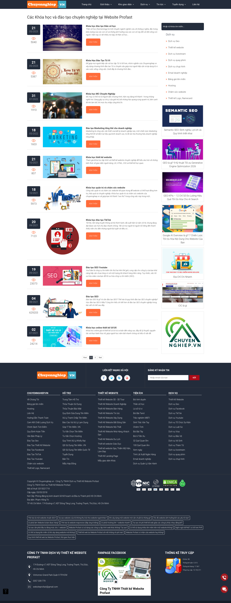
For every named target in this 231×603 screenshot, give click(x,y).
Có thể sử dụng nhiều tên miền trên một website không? (151, 528)
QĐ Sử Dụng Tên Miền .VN (74, 445)
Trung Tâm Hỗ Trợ (70, 399)
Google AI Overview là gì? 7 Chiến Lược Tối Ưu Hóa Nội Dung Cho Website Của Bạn (183, 239)
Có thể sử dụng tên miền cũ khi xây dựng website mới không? (51, 532)
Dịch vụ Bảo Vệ (175, 436)
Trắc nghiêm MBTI (141, 418)
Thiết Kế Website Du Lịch (109, 439)
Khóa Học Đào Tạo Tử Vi (98, 60)
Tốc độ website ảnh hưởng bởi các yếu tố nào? (171, 518)
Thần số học (138, 404)
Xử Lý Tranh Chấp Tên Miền (74, 418)
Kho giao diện (125, 4)
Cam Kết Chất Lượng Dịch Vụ (40, 422)
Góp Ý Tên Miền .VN (71, 427)
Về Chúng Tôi (33, 399)
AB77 (51, 500)
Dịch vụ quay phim (177, 60)
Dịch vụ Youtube (176, 418)
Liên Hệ (30, 413)
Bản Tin (65, 459)
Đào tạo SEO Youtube (96, 267)
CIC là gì (182, 305)
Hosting (172, 85)
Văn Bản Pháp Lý (34, 436)
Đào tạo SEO (92, 296)
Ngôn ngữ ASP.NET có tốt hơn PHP (188, 528)
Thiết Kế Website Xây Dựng (110, 418)
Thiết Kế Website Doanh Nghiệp (112, 404)
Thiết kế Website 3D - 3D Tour (111, 399)
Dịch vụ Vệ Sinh (175, 441)
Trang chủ (86, 4)
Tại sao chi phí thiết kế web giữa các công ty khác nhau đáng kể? (157, 523)
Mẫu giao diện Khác (107, 460)
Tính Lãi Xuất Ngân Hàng (144, 454)
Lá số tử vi (137, 409)
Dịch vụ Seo (173, 41)
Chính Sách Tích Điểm (37, 427)
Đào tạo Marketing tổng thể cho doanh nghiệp (109, 128)
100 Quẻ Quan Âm (141, 445)
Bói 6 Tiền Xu (139, 436)
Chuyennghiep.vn (46, 481)
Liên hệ (195, 4)
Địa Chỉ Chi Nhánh (182, 276)
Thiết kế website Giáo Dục (109, 444)
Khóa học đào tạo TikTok (98, 220)
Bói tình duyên (139, 399)
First (85, 358)
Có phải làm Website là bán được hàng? (43, 523)
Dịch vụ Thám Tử (176, 445)
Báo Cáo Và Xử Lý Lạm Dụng (75, 422)
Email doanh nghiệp (177, 73)
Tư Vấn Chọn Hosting (72, 436)
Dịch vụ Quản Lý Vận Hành (145, 463)
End (100, 358)
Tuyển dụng (178, 4)
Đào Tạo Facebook (35, 450)
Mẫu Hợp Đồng (69, 463)
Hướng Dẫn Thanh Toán (37, 418)
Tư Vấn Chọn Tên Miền (72, 431)
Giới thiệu (104, 4)
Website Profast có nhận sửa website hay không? (145, 532)
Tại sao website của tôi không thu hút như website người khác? (82, 518)
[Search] (178, 26)
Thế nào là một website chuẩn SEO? (42, 518)
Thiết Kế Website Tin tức (109, 413)
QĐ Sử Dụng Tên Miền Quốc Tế (76, 450)
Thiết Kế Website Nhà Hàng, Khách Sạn (113, 433)
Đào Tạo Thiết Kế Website (38, 445)
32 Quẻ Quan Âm (140, 441)
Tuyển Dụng (67, 454)
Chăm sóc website (177, 92)
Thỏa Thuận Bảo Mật (71, 409)
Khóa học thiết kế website (99, 157)
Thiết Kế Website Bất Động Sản (112, 422)
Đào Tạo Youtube (35, 459)
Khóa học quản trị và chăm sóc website (105, 187)
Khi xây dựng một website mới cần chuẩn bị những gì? (130, 518)
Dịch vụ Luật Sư (176, 427)
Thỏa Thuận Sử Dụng (71, 404)
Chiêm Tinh (138, 427)
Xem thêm (93, 42)
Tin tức (160, 4)
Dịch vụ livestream (177, 54)
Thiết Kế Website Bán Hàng (110, 409)
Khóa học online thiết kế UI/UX (101, 327)
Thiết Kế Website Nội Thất (109, 427)
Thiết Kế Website (176, 399)
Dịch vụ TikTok (175, 413)
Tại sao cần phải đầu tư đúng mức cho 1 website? (47, 528)
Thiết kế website (176, 47)
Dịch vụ (144, 4)
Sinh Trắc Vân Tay (141, 422)
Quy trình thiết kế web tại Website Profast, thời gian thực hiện (51, 537)
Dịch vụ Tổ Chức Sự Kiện (180, 422)
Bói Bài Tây (138, 431)
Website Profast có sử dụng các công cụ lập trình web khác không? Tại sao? (98, 528)
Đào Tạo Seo (33, 441)
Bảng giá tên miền (176, 79)
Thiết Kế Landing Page (108, 456)
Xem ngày (137, 450)
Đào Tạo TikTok (34, 454)
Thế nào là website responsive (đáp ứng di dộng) (80, 523)
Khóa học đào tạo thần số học (101, 26)
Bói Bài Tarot (139, 413)
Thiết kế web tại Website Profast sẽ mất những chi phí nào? (100, 532)
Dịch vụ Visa (174, 431)
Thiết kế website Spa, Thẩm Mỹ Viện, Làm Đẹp (114, 450)
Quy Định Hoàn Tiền (36, 431)
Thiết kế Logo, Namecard (180, 98)
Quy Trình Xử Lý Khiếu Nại (74, 441)
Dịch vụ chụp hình (176, 66)
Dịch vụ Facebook (176, 409)
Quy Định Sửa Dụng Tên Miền (75, 413)
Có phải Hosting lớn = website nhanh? (115, 523)
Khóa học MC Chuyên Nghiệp (100, 94)
